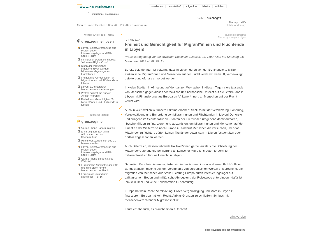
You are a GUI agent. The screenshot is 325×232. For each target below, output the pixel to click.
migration (191, 6)
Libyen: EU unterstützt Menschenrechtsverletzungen (96, 88)
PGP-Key (125, 25)
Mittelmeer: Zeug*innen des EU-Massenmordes (97, 142)
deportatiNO (174, 6)
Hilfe (243, 22)
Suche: (201, 18)
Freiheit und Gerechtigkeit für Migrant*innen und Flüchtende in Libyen (98, 80)
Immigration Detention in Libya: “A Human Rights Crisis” (97, 61)
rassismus (157, 6)
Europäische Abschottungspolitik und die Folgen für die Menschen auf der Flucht (98, 168)
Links (89, 25)
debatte (206, 6)
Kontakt (112, 25)
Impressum (140, 25)
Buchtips (100, 25)
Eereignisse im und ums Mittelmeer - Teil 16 (93, 175)
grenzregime (112, 14)
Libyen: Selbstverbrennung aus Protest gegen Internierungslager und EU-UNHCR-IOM (97, 51)
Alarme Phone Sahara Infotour (96, 128)
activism (219, 6)
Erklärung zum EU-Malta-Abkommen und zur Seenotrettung (93, 134)
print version (238, 216)
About (80, 25)
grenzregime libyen (95, 41)
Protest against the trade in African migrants (94, 94)
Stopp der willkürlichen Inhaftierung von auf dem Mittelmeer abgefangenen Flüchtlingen (94, 70)
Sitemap (233, 22)
